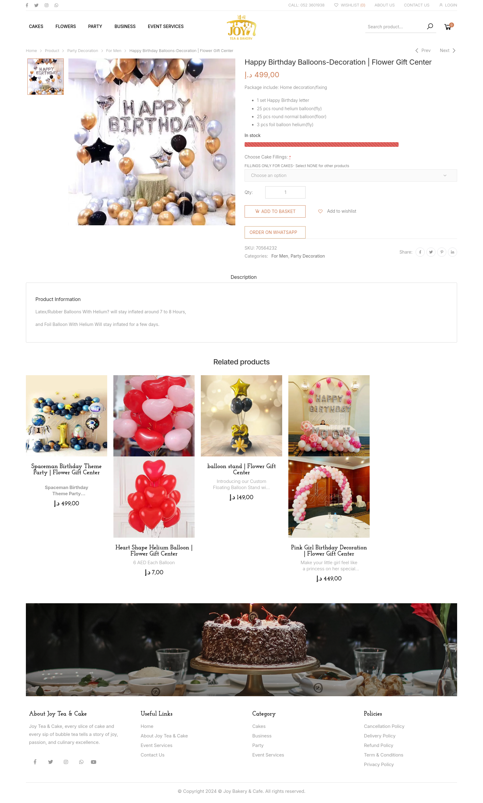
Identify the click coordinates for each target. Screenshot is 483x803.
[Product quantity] (285, 192)
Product (52, 50)
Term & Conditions (384, 755)
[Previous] (422, 50)
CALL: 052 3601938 (306, 4)
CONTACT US (416, 4)
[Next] (448, 50)
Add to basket (278, 211)
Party (95, 26)
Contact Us (153, 755)
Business (125, 26)
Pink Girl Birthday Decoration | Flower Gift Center (329, 551)
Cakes (36, 26)
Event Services (166, 26)
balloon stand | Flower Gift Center (241, 470)
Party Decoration (82, 50)
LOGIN (448, 5)
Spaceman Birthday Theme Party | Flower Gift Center (66, 470)
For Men (114, 50)
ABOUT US (385, 4)
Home (31, 50)
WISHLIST (350, 5)
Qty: (249, 192)
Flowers (65, 26)
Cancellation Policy (384, 726)
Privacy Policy (379, 764)
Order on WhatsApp (273, 232)
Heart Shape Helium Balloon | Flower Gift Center (154, 551)
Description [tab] (244, 277)
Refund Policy (378, 745)
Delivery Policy (380, 736)
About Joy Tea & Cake (164, 736)
